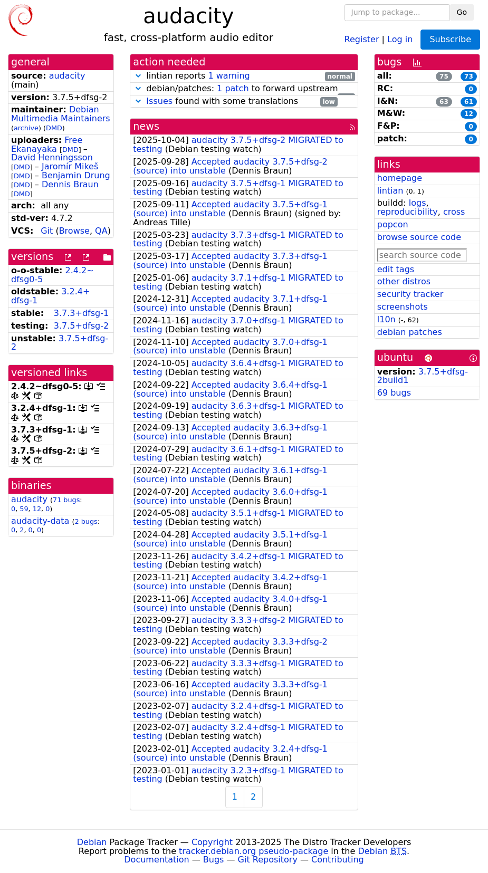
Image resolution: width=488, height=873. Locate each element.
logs (417, 203)
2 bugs (86, 521)
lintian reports (244, 76)
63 (443, 101)
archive (26, 128)
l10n (386, 319)
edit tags (395, 269)
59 (24, 509)
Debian (92, 842)
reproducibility (407, 212)
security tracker (410, 294)
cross (454, 212)
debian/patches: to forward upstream (244, 88)
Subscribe (450, 39)
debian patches (409, 332)
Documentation (156, 860)
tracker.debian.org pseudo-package (253, 851)
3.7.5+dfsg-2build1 (422, 376)
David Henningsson (52, 157)
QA (101, 231)
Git (47, 231)
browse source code (419, 237)
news (146, 126)
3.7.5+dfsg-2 (81, 326)
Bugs (213, 860)
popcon (392, 224)
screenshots (402, 307)
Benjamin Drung (76, 175)
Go (462, 12)
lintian (390, 191)
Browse (74, 231)
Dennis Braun (70, 184)
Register (362, 39)
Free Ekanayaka (46, 144)
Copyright (212, 842)
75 (443, 76)
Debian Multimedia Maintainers (60, 113)
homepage (399, 178)
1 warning (229, 76)
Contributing (337, 860)
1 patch (232, 88)
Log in (400, 39)
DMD (54, 128)
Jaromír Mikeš (70, 166)
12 (37, 509)
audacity (67, 76)
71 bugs (66, 500)
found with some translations (235, 101)
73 (468, 76)
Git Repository (268, 860)
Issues (159, 101)
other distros (403, 281)
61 (468, 101)
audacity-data (40, 521)
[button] (138, 76)
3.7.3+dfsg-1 (81, 313)
